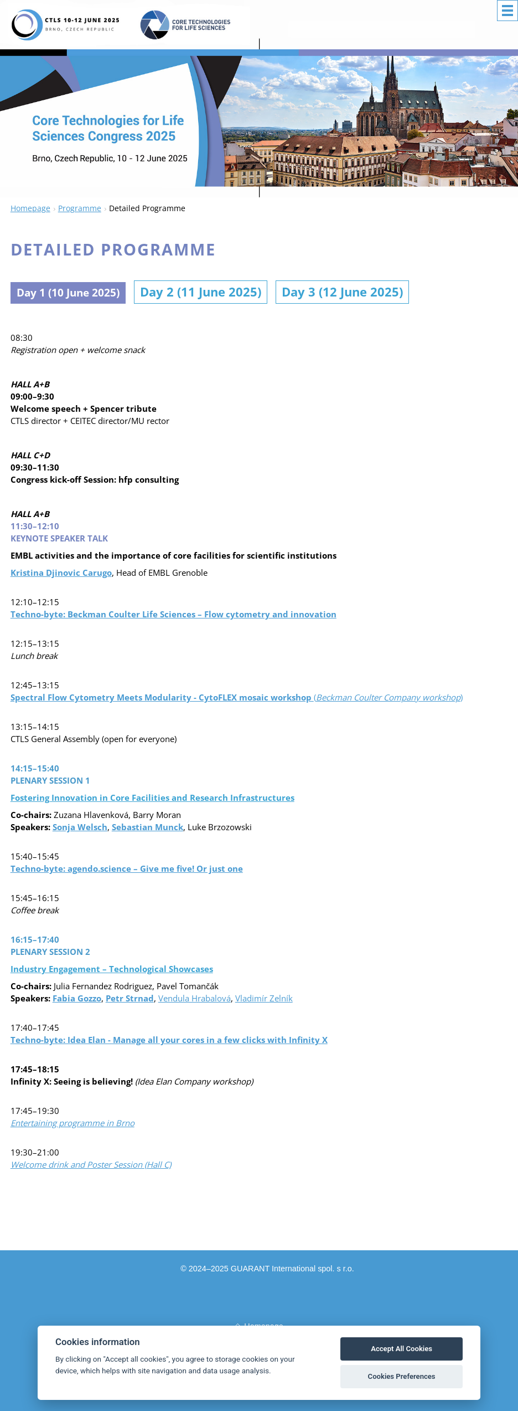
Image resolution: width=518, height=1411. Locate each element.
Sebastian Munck (147, 827)
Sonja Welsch (80, 827)
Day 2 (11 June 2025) (225, 292)
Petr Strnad (130, 998)
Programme (79, 208)
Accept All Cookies (401, 1348)
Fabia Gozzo (77, 998)
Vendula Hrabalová (194, 998)
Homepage (30, 208)
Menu (507, 10)
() (237, 697)
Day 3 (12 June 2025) (371, 292)
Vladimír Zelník (264, 998)
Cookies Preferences (402, 1376)
